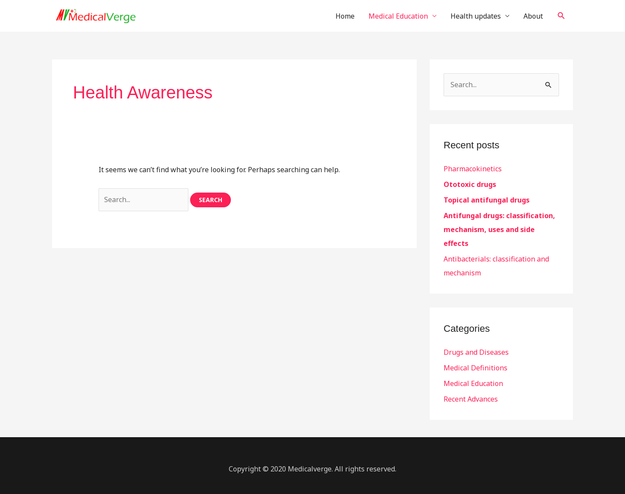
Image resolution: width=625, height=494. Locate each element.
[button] (561, 15)
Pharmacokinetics (473, 168)
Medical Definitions (475, 368)
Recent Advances (471, 399)
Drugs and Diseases (476, 352)
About (533, 16)
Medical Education (473, 383)
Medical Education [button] (398, 16)
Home (345, 16)
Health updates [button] (476, 16)
